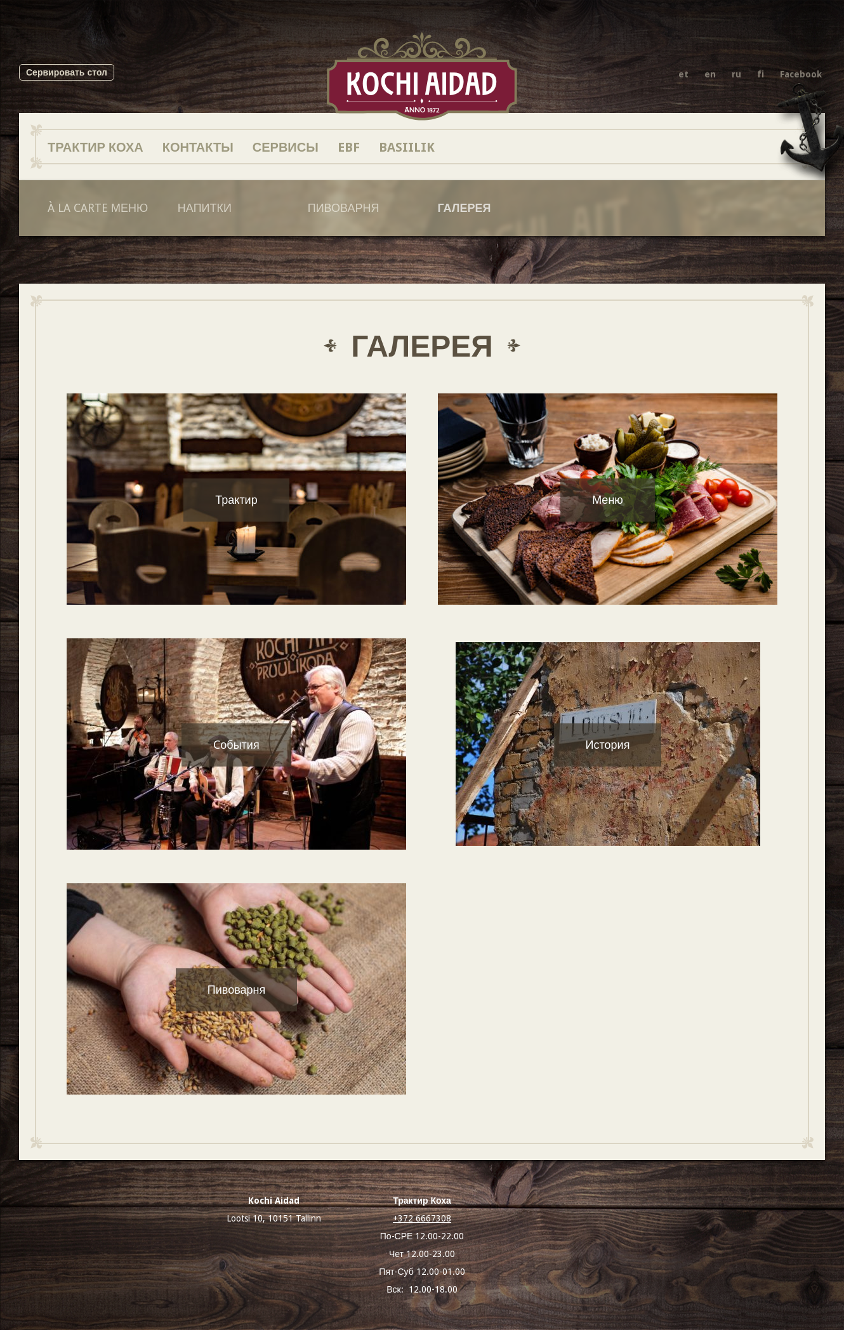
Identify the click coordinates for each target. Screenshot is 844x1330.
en (710, 74)
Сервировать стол (66, 72)
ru (736, 74)
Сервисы (286, 146)
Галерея (464, 207)
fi (760, 74)
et (683, 74)
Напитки (205, 207)
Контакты (198, 146)
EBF (349, 146)
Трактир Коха (95, 146)
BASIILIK (407, 146)
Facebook (801, 74)
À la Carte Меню (98, 207)
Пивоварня (343, 207)
